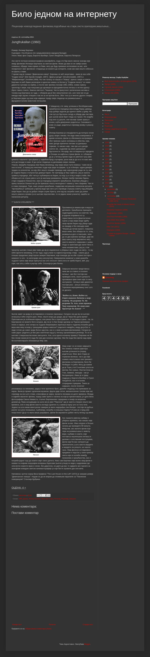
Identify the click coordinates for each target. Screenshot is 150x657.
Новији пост (17, 625)
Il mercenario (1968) (112, 90)
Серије (107, 132)
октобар (110, 193)
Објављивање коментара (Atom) (38, 629)
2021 (107, 159)
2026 (107, 143)
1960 (20, 499)
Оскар (107, 123)
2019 (107, 166)
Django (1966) (110, 84)
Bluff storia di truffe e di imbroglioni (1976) (121, 81)
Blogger (87, 644)
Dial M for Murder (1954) (116, 223)
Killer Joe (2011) (113, 227)
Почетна (52, 625)
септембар (111, 196)
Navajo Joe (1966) (112, 93)
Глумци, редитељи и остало (116, 129)
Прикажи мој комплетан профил (115, 281)
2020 (107, 163)
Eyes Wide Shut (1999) (115, 220)
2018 (107, 170)
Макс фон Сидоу (47, 499)
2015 (107, 180)
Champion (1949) (113, 230)
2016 (107, 176)
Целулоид (109, 277)
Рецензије (65, 499)
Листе (107, 114)
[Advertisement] (53, 600)
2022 (107, 156)
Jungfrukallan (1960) (114, 213)
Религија (57, 499)
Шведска (72, 499)
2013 (107, 186)
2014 (107, 183)
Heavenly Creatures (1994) (117, 210)
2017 (107, 173)
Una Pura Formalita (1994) (117, 217)
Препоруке (109, 120)
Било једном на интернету (64, 14)
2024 (107, 149)
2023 (107, 153)
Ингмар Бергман (35, 499)
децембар (111, 189)
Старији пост (88, 625)
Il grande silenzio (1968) (114, 87)
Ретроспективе (110, 117)
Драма (25, 499)
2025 (107, 146)
